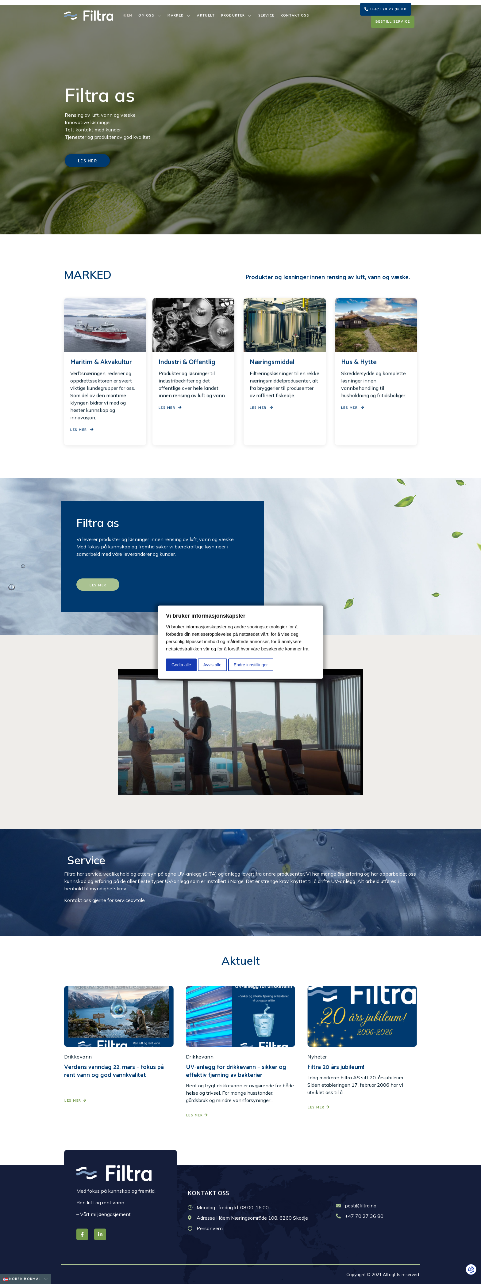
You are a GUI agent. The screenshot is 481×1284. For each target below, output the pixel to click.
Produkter (236, 15)
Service (266, 15)
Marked (179, 15)
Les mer (75, 1100)
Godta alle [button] (181, 664)
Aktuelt (206, 15)
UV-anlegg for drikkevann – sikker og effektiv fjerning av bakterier (236, 1071)
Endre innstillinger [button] (251, 664)
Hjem (127, 15)
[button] (385, 9)
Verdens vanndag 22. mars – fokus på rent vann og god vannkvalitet (114, 1071)
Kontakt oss (295, 15)
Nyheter (317, 1057)
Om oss (149, 15)
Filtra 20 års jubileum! (335, 1067)
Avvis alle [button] (212, 664)
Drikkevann (78, 1057)
